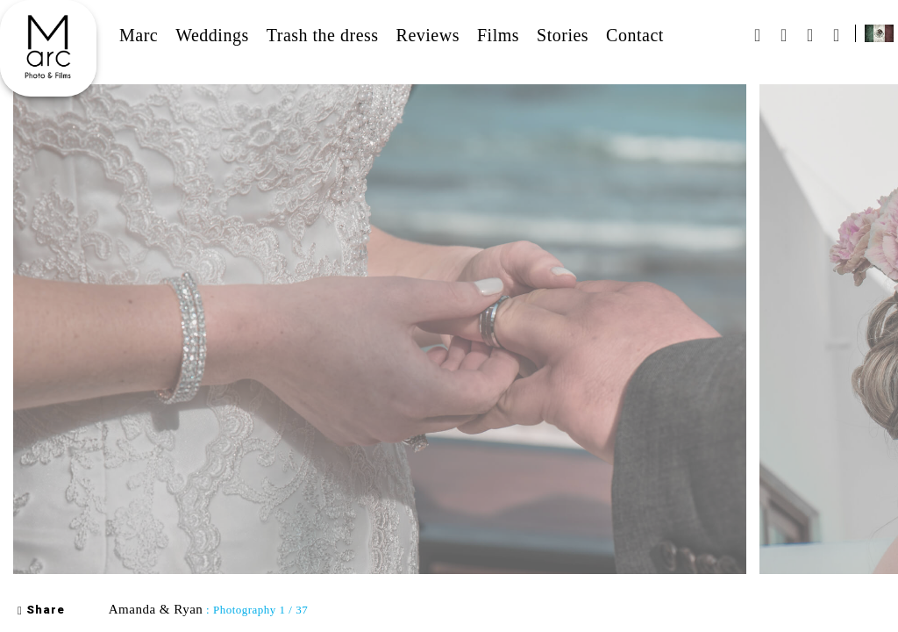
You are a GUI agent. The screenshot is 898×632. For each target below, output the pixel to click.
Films (498, 35)
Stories (562, 35)
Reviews (428, 35)
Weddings (212, 35)
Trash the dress (323, 35)
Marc (138, 35)
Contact (635, 35)
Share (41, 610)
